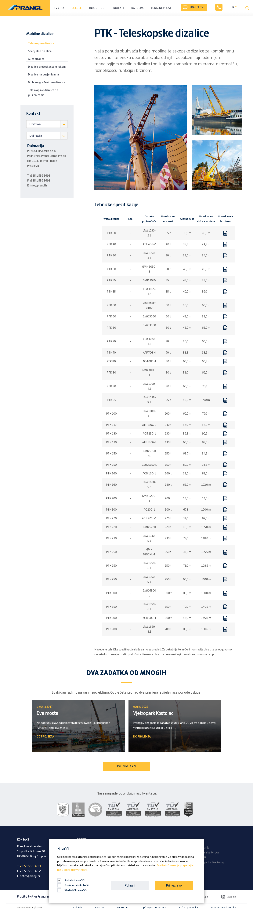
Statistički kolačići (72, 890)
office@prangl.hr (30, 876)
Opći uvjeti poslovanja (154, 907)
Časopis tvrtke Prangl (211, 862)
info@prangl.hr (39, 185)
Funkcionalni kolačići (73, 885)
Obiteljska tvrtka (208, 852)
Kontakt (99, 907)
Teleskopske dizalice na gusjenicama (43, 93)
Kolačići (77, 907)
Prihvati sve (174, 885)
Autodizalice (36, 59)
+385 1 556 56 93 (30, 866)
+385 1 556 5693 (40, 175)
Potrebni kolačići (71, 880)
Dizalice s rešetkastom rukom (47, 66)
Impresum (122, 907)
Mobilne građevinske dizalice (46, 82)
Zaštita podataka (188, 907)
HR (232, 7)
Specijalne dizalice (40, 51)
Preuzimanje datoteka (223, 907)
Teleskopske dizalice (41, 43)
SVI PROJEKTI (126, 766)
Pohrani (130, 885)
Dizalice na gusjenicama (43, 74)
